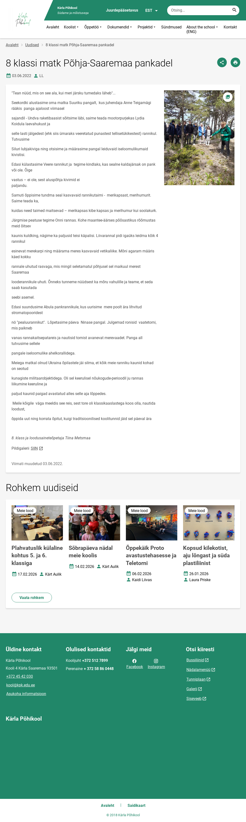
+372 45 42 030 (19, 676)
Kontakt (230, 27)
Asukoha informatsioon (26, 693)
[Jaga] (222, 62)
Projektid (147, 29)
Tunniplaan (196, 679)
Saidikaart (136, 805)
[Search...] (234, 10)
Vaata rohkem (31, 597)
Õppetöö (93, 29)
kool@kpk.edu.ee (20, 685)
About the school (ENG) (202, 29)
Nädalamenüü (198, 669)
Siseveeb (194, 698)
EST (151, 10)
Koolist (72, 29)
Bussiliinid (195, 660)
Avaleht (52, 27)
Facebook (134, 663)
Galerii (191, 689)
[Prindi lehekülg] (235, 62)
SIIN (37, 448)
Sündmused (171, 27)
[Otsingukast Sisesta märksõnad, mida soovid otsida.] (203, 10)
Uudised (32, 45)
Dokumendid (120, 29)
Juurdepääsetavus (122, 10)
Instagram (156, 663)
